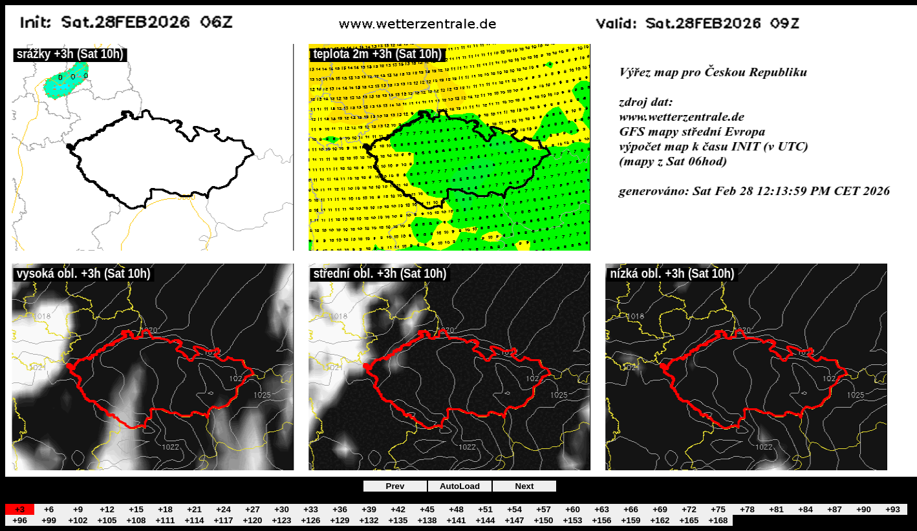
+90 (863, 509)
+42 (398, 509)
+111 (165, 520)
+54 (514, 509)
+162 (659, 520)
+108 (136, 520)
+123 (281, 520)
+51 (485, 509)
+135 (397, 520)
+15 (136, 509)
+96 (19, 520)
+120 (252, 520)
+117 (223, 520)
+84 (805, 509)
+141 (456, 520)
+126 (310, 520)
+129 (339, 520)
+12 (107, 509)
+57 (543, 509)
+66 (630, 509)
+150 (543, 520)
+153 (572, 520)
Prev (395, 486)
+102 (77, 520)
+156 (601, 520)
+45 (427, 509)
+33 (310, 509)
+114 (194, 520)
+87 (834, 509)
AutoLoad (460, 486)
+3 (20, 509)
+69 (660, 509)
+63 (601, 509)
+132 (368, 520)
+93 (892, 509)
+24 (223, 509)
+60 (572, 509)
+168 (718, 520)
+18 (165, 509)
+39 (368, 509)
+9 (78, 509)
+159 (630, 520)
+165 (688, 520)
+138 (427, 520)
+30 (281, 509)
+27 (252, 509)
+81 (776, 509)
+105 (106, 520)
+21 (194, 509)
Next (524, 486)
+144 (485, 520)
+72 (689, 509)
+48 (456, 509)
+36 (339, 509)
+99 (48, 520)
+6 (49, 509)
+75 (718, 509)
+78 (747, 509)
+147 (514, 520)
